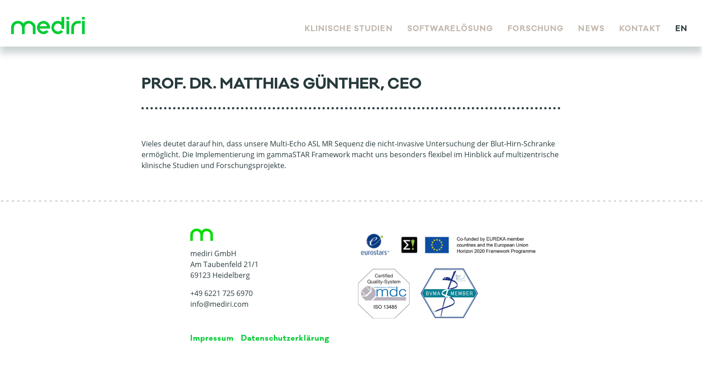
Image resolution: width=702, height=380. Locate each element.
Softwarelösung (450, 29)
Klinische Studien (349, 29)
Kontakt (640, 29)
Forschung (536, 29)
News (591, 29)
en (681, 29)
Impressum (212, 338)
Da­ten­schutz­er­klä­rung (285, 338)
